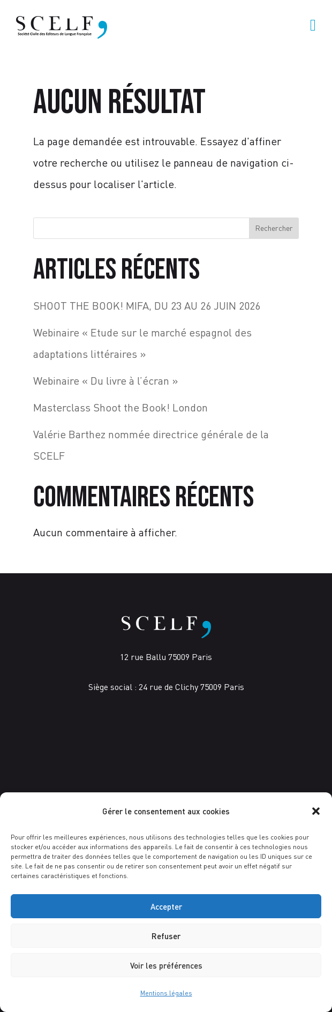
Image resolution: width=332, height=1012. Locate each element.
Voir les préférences (166, 965)
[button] (316, 811)
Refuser (166, 936)
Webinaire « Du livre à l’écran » (105, 380)
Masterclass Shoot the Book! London (120, 407)
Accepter (166, 906)
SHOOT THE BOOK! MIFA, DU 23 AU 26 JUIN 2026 (146, 305)
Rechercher (274, 228)
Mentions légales (166, 993)
